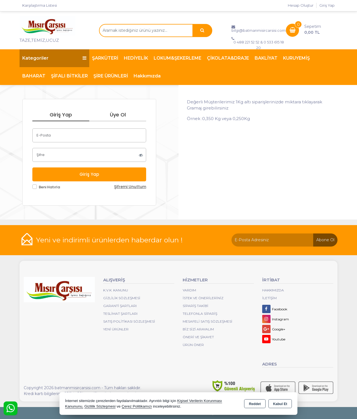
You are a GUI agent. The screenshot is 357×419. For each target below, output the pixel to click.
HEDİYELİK (136, 58)
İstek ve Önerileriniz (203, 298)
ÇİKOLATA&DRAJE (228, 58)
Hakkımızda (147, 76)
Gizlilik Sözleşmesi (121, 298)
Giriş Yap (327, 5)
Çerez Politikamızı (137, 406)
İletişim (269, 298)
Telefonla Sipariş (200, 313)
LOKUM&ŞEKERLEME (177, 58)
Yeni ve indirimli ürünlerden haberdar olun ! (109, 240)
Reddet (255, 404)
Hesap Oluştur (300, 5)
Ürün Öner (193, 345)
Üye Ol (118, 114)
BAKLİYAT (266, 58)
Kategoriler (54, 58)
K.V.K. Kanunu (115, 290)
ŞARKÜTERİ (105, 58)
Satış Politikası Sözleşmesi (129, 321)
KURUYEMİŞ (296, 58)
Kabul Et (280, 404)
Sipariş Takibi (195, 306)
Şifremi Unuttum (130, 186)
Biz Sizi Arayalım (198, 329)
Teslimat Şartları (120, 313)
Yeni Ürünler (116, 329)
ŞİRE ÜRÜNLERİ (110, 76)
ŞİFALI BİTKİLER (69, 76)
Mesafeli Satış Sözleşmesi (207, 321)
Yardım (189, 290)
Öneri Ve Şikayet (198, 337)
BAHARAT (33, 76)
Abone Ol (325, 239)
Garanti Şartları (120, 306)
